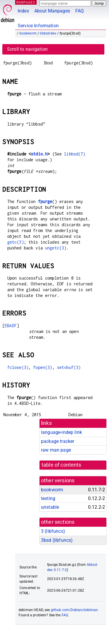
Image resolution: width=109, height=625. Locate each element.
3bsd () (57, 540)
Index (23, 11)
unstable (50, 507)
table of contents (61, 465)
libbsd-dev (48, 33)
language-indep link (61, 432)
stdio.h (39, 153)
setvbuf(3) (69, 367)
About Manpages (52, 11)
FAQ (79, 11)
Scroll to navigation (27, 49)
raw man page (56, 450)
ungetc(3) (55, 247)
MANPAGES (26, 2)
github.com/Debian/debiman (74, 610)
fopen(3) (42, 367)
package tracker (57, 441)
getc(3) (15, 242)
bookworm (28, 33)
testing (48, 498)
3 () (53, 531)
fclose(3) (17, 367)
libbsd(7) (74, 153)
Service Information (38, 25)
